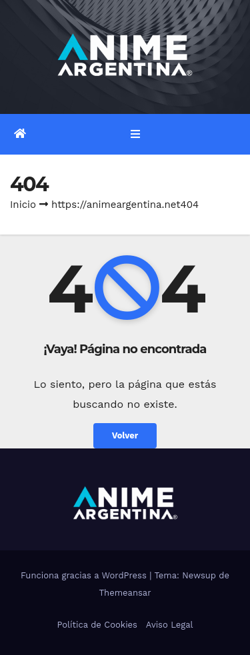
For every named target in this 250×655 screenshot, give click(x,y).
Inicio (23, 205)
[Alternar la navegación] (135, 134)
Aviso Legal (169, 625)
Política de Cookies (97, 625)
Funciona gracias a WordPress (85, 575)
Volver (125, 435)
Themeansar (125, 593)
